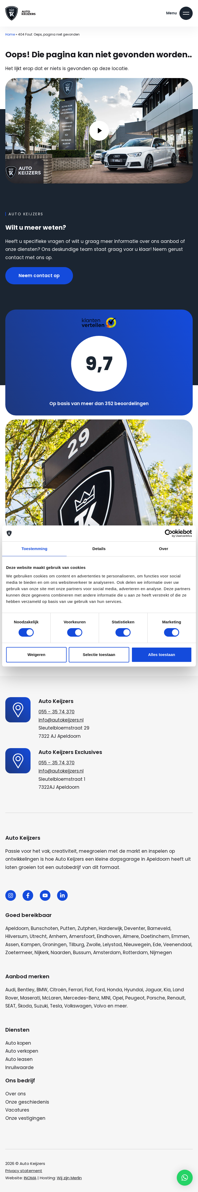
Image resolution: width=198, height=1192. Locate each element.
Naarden (61, 952)
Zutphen (87, 928)
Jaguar (153, 990)
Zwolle (93, 944)
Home (10, 34)
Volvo (100, 1006)
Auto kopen (18, 1043)
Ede (157, 944)
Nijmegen (161, 952)
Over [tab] (163, 548)
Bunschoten (44, 928)
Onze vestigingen (25, 1118)
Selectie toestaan (99, 654)
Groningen (54, 944)
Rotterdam (135, 952)
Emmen (180, 936)
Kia (167, 990)
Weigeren (36, 654)
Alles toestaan (161, 654)
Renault (176, 998)
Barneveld (158, 928)
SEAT (10, 1006)
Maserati (30, 998)
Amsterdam (107, 952)
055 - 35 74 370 (56, 712)
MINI (105, 998)
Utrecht (38, 936)
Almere (131, 936)
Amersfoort (82, 936)
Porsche (156, 998)
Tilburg (76, 944)
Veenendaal (177, 944)
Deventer (134, 928)
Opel (118, 998)
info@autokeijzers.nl (61, 720)
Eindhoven (108, 936)
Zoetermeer (18, 952)
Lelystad (112, 944)
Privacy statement (23, 1170)
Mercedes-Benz (81, 998)
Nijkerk (42, 952)
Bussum (82, 952)
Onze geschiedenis (27, 1102)
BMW (42, 990)
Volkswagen (78, 1006)
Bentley (26, 990)
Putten (67, 928)
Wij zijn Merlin (69, 1178)
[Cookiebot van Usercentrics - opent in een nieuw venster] (168, 533)
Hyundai (133, 990)
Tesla (56, 1006)
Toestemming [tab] (34, 548)
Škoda (25, 1006)
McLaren (51, 998)
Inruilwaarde (19, 1067)
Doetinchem (155, 936)
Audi (10, 990)
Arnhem (58, 936)
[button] (185, 1178)
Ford (100, 990)
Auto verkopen (21, 1051)
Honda (114, 990)
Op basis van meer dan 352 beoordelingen (99, 403)
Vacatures (17, 1110)
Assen (12, 944)
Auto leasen (19, 1059)
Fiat (89, 990)
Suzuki (41, 1006)
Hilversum (16, 936)
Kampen (30, 944)
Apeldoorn (17, 928)
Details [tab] (99, 548)
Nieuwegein (137, 944)
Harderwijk (110, 928)
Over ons (15, 1094)
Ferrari (75, 990)
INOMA (30, 1178)
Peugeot (135, 998)
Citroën (58, 990)
